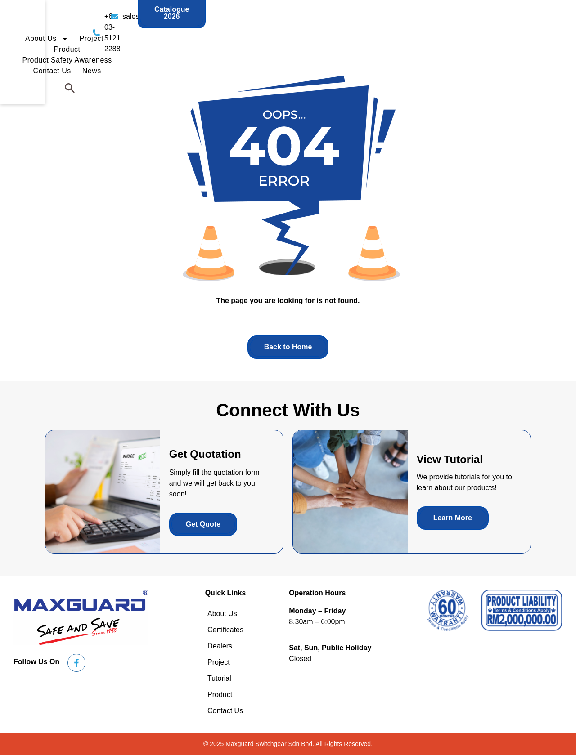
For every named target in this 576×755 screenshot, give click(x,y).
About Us (246, 35)
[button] (546, 34)
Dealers (219, 646)
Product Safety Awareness (396, 34)
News (511, 34)
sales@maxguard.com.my (341, 16)
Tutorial (219, 678)
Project (291, 34)
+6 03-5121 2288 (240, 16)
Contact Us (471, 34)
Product (327, 34)
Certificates (225, 630)
